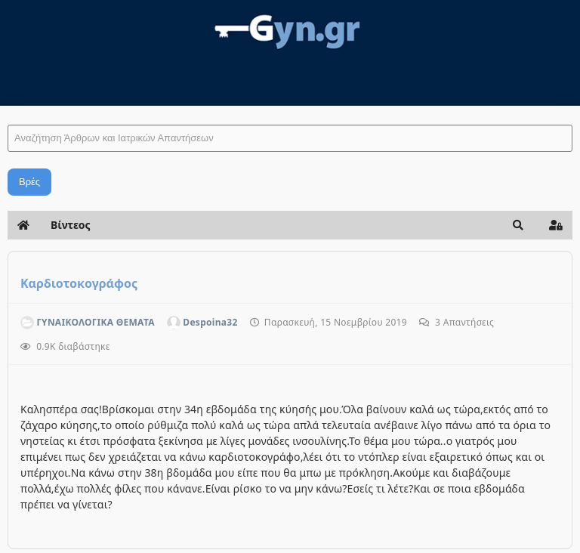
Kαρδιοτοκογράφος (78, 283)
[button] (518, 225)
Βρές (29, 181)
